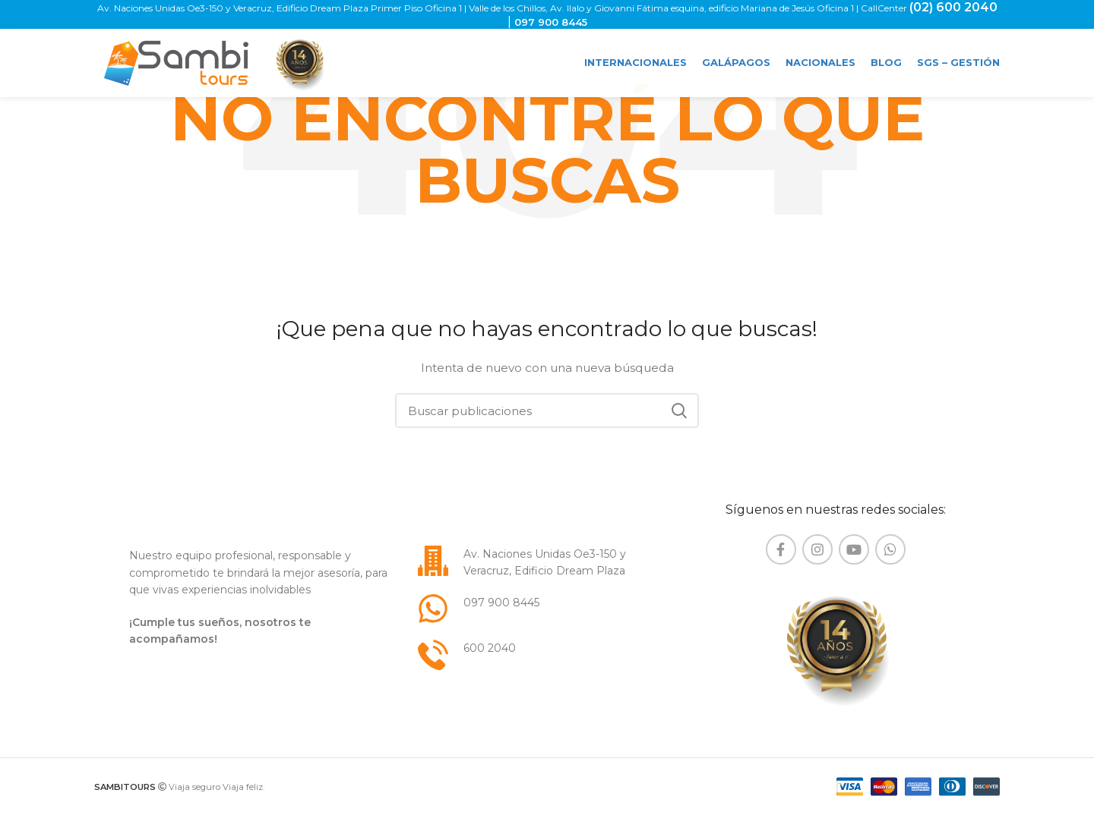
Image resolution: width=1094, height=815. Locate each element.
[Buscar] (547, 410)
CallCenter (885, 8)
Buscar (678, 410)
